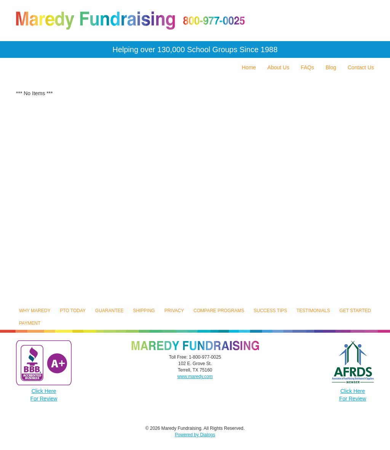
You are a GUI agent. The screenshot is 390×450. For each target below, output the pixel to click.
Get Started (355, 310)
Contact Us (361, 67)
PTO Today (73, 310)
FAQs (307, 67)
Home (249, 67)
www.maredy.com (195, 376)
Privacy (174, 310)
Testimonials (313, 310)
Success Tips (270, 310)
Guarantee (109, 310)
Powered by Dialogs (195, 434)
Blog (331, 67)
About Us (278, 67)
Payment (29, 323)
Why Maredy (34, 310)
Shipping (144, 310)
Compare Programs (218, 310)
